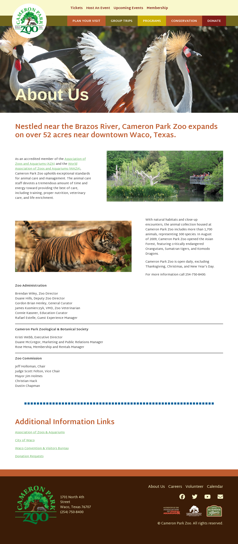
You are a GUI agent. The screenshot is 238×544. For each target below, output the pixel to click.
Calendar (215, 486)
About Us (156, 486)
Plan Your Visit (86, 21)
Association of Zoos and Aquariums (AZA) (50, 161)
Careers (175, 486)
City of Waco (25, 440)
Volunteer (194, 486)
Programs (152, 21)
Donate (214, 21)
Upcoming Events (128, 8)
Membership (157, 8)
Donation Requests (29, 456)
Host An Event (98, 8)
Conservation (184, 21)
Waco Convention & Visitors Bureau (42, 448)
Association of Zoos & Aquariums (40, 432)
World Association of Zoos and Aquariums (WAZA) (47, 166)
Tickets (76, 8)
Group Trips (121, 21)
